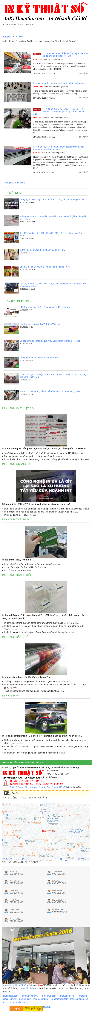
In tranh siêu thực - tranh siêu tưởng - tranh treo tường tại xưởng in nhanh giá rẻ (43, 459)
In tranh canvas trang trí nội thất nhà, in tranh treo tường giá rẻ (50, 391)
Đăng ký (16, 1008)
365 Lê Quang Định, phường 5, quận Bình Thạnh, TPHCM (38, 787)
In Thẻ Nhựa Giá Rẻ (14, 570)
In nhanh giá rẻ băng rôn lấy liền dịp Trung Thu (26, 677)
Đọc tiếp (83, 73)
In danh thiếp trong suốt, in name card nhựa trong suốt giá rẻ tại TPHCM (39, 623)
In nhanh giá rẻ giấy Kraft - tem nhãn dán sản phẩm (29, 564)
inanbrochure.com (59, 999)
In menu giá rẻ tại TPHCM (17, 515)
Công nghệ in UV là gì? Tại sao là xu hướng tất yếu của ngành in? (52, 199)
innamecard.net (40, 999)
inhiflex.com (21, 1002)
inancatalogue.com (79, 999)
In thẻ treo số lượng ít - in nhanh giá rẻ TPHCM (42, 250)
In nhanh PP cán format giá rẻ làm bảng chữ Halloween (31, 753)
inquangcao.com (10, 996)
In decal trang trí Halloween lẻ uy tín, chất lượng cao (58, 83)
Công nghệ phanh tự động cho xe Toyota (39, 358)
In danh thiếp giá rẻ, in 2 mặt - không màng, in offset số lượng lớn (36, 632)
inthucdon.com (67, 996)
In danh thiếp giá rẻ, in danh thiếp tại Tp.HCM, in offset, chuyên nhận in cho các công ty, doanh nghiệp (43, 617)
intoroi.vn (83, 996)
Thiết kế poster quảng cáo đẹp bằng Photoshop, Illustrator (32, 691)
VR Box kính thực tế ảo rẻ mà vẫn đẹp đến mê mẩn (45, 307)
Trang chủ (7, 37)
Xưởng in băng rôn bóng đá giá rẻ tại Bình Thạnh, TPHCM (32, 681)
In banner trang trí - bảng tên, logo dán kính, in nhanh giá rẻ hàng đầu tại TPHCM (44, 448)
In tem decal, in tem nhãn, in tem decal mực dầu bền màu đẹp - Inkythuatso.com (58, 148)
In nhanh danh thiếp (17, 574)
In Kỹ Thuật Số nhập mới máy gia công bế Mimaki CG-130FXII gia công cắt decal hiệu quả (59, 111)
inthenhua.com (49, 996)
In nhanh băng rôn (16, 636)
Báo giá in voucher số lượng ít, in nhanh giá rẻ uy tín (30, 456)
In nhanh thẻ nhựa (16, 519)
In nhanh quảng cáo (17, 463)
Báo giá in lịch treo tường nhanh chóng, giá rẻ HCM (45, 267)
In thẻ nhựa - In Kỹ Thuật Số (16, 560)
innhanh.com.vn (30, 996)
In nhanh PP (11, 695)
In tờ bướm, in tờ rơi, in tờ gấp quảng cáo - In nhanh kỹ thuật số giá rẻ (38, 512)
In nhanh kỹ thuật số (18, 408)
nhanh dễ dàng (26, 988)
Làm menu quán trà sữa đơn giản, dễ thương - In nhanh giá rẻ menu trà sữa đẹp (43, 509)
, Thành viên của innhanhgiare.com (48, 59)
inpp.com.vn (8, 1002)
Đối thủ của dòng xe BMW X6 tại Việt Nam (40, 324)
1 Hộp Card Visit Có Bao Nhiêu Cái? (22, 567)
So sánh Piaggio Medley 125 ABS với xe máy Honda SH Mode (50, 341)
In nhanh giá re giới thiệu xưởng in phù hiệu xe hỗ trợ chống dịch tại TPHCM (65, 54)
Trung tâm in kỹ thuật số (14, 985)
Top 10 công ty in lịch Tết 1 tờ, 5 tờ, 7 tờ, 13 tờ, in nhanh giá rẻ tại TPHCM (40, 453)
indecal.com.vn (9, 999)
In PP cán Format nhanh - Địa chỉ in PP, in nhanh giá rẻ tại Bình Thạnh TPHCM (42, 736)
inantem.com (25, 999)
